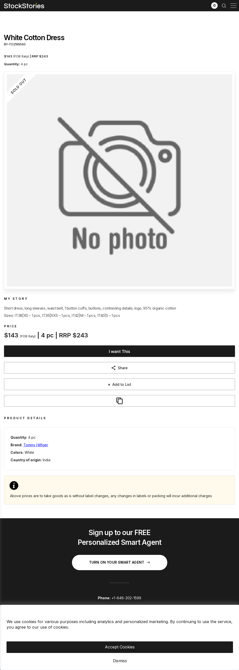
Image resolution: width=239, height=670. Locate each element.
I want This (119, 351)
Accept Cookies (120, 646)
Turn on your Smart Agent (119, 562)
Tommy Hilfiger (35, 445)
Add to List (119, 384)
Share (123, 367)
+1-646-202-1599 (126, 598)
